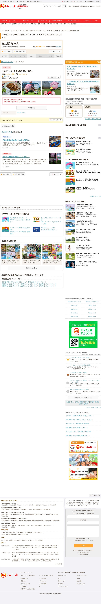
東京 (17, 24)
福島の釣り (31, 505)
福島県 (86, 404)
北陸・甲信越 (41, 24)
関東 (14, 24)
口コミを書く (7, 51)
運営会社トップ (62, 575)
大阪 (51, 24)
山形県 (81, 404)
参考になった (52, 77)
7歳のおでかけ (92, 313)
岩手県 (87, 402)
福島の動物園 (12, 505)
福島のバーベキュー (22, 505)
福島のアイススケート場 (27, 525)
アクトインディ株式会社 (78, 572)
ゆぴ (5, 76)
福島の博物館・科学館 (38, 520)
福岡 (75, 24)
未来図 (78, 578)
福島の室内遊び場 (18, 520)
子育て (87, 20)
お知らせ (40, 56)
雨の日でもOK (76, 6)
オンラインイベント (29, 20)
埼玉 (27, 24)
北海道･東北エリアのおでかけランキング (14, 282)
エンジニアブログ (62, 586)
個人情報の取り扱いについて (83, 538)
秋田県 (97, 402)
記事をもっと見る (31, 268)
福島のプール (45, 505)
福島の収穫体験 (37, 509)
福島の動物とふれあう (26, 509)
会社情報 (79, 581)
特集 (96, 20)
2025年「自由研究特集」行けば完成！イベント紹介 (14, 534)
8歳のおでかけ (74, 316)
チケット (13, 56)
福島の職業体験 (46, 509)
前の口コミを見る (8, 126)
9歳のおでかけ (92, 316)
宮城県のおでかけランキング (47, 284)
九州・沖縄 (71, 24)
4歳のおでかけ (74, 309)
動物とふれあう (85, 6)
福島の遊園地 (4, 505)
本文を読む (31, 108)
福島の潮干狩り (38, 525)
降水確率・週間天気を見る (93, 119)
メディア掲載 (42, 583)
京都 (54, 24)
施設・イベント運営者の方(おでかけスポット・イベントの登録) (26, 540)
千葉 (24, 24)
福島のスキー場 (16, 525)
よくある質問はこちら (83, 552)
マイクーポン (66, 1)
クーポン (22, 56)
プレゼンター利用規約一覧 (46, 575)
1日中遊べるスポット (95, 6)
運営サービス (61, 581)
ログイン (98, 1)
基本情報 (4, 56)
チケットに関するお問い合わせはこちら (83, 550)
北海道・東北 (3, 24)
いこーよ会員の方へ (83, 554)
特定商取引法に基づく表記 (28, 589)
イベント (14, 20)
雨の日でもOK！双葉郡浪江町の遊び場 (77, 424)
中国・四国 (63, 24)
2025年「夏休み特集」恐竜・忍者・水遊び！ (12, 532)
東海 (32, 24)
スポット (4, 20)
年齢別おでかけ (57, 20)
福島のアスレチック (41, 514)
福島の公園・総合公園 (52, 514)
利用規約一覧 (24, 578)
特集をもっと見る (95, 196)
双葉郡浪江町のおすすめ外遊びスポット (78, 435)
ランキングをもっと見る (93, 407)
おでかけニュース (73, 20)
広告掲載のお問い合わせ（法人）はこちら (83, 540)
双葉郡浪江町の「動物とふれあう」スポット (79, 420)
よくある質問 (42, 578)
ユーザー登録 (4, 540)
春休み (69, 6)
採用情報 (60, 583)
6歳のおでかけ (74, 313)
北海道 (9, 24)
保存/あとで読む (77, 1)
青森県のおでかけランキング (10, 284)
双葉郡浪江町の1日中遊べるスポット (77, 428)
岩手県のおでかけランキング (29, 284)
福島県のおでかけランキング (47, 286)
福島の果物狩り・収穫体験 (8, 527)
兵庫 (57, 24)
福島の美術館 (48, 520)
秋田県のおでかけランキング (10, 286)
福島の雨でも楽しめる (7, 520)
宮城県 (92, 402)
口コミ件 (58, 46)
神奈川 (21, 24)
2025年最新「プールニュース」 (34, 532)
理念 (59, 578)
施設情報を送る (19, 51)
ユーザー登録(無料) (89, 1)
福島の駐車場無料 (29, 514)
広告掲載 (23, 581)
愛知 (35, 24)
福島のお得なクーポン (7, 514)
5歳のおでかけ (92, 309)
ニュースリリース (25, 583)
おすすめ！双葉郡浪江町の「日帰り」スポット (80, 416)
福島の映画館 (27, 520)
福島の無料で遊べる (19, 514)
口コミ (32, 56)
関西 (48, 24)
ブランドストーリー (82, 575)
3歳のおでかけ (92, 305)
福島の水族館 (56, 520)
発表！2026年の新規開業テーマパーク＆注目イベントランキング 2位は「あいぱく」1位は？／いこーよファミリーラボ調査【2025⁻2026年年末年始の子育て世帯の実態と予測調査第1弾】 (35, 554)
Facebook (23, 586)
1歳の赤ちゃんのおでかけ (92, 301)
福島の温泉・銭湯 (6, 525)
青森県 (82, 402)
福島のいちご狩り (48, 525)
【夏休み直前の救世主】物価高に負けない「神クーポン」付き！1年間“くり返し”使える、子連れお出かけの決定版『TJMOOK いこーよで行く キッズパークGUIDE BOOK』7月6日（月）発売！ (35, 547)
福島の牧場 (38, 505)
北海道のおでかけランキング (36, 282)
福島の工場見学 (5, 509)
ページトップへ (95, 495)
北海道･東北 (69, 402)
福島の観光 (53, 505)
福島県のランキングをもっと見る (83, 397)
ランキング (44, 20)
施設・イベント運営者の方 (28, 575)
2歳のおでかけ (74, 305)
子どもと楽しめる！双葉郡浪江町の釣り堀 (78, 431)
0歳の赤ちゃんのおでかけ (74, 301)
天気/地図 (58, 56)
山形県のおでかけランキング (29, 286)
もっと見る (58, 564)
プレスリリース (81, 583)
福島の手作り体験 (15, 509)
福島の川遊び (4, 516)
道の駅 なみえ (7, 62)
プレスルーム (42, 581)
